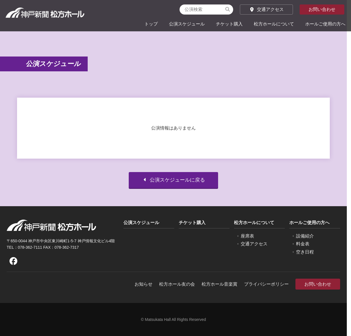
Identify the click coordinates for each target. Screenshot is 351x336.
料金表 (302, 243)
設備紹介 (305, 236)
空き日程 (305, 252)
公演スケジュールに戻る (173, 180)
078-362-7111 (30, 247)
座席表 (247, 236)
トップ (151, 24)
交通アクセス (266, 9)
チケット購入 (229, 24)
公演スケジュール (187, 24)
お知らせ (143, 284)
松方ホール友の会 (177, 284)
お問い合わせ (322, 9)
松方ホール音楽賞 (219, 284)
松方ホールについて (274, 24)
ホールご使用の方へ (325, 24)
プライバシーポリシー (266, 284)
